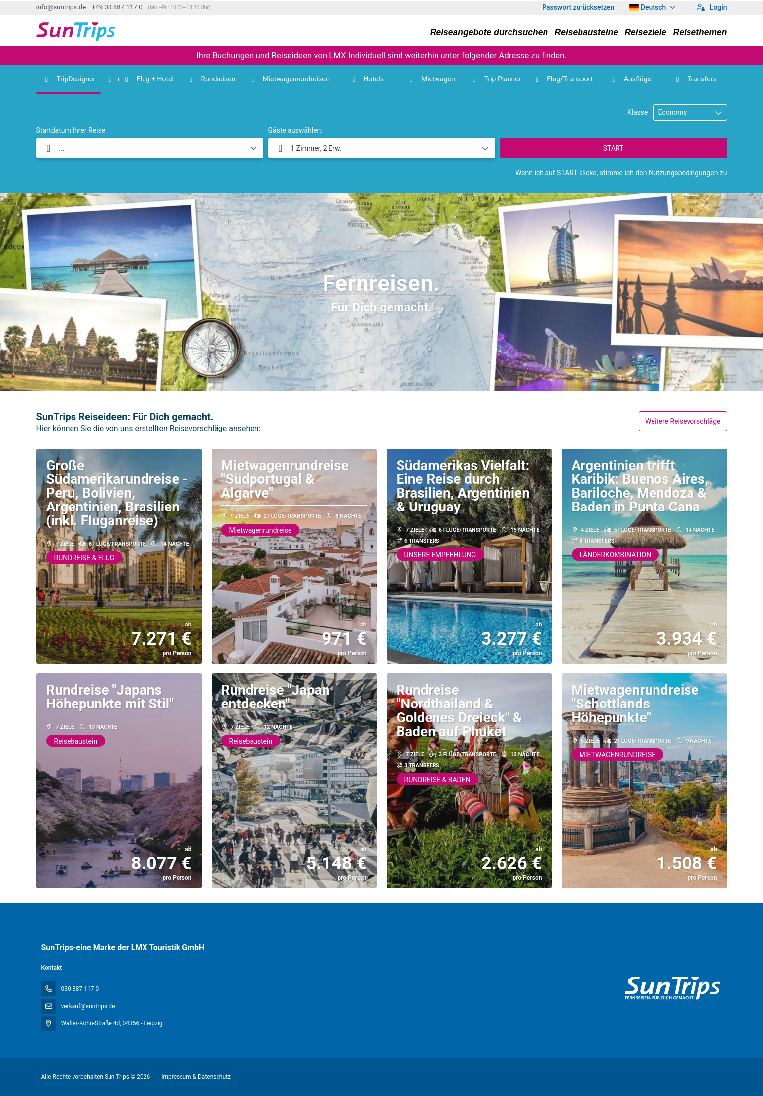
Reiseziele (645, 32)
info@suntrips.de (61, 7)
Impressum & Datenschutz (196, 1076)
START (613, 148)
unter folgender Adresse (484, 55)
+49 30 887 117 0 (117, 7)
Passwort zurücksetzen (578, 7)
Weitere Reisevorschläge (683, 421)
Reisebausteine (586, 32)
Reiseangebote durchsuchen (489, 32)
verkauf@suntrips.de (88, 1006)
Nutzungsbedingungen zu (688, 173)
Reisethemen (700, 32)
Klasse (637, 112)
